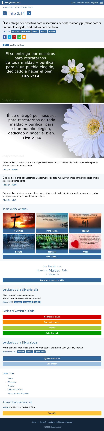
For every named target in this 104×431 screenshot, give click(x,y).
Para (59, 266)
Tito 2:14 (6, 31)
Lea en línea (17, 45)
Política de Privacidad (64, 422)
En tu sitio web (52, 333)
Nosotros (42, 270)
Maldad (54, 270)
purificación (25, 31)
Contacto (51, 422)
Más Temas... (52, 256)
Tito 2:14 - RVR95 (10, 185)
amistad (18, 302)
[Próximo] (29, 13)
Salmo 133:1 (8, 302)
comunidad (28, 302)
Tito (29, 7)
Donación (52, 413)
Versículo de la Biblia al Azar (20, 342)
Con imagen (52, 364)
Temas (73, 3)
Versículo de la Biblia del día (20, 289)
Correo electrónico (52, 322)
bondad (35, 31)
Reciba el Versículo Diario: (19, 311)
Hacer (52, 274)
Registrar (94, 3)
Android (52, 327)
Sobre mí (35, 422)
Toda (64, 270)
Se (58, 274)
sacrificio (15, 31)
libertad (21, 352)
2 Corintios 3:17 (9, 351)
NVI (6, 45)
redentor (52, 31)
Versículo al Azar (83, 3)
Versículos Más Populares (18, 393)
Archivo (11, 386)
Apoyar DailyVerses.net (17, 402)
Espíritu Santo (40, 352)
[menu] (101, 3)
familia (37, 302)
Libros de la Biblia (20, 7)
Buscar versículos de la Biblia (52, 280)
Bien (45, 266)
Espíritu (29, 352)
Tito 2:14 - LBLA (9, 200)
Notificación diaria (52, 317)
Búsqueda (12, 382)
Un (46, 274)
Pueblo (52, 266)
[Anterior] (5, 13)
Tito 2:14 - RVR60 (10, 169)
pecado (43, 31)
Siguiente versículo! (52, 358)
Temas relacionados (15, 209)
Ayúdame (7, 407)
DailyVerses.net (8, 7)
